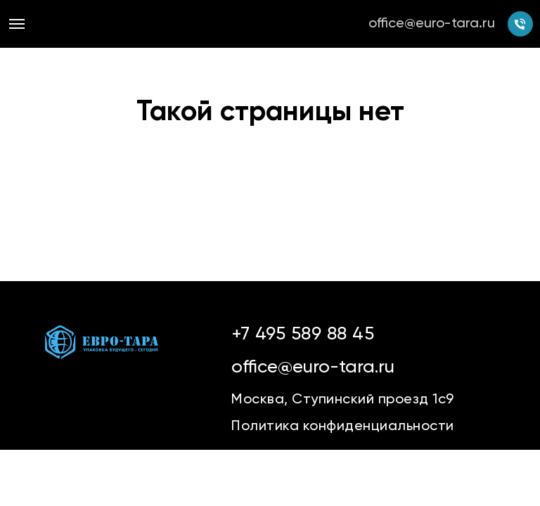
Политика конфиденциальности (342, 427)
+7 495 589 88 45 (302, 334)
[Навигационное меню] (17, 24)
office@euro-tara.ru (431, 24)
